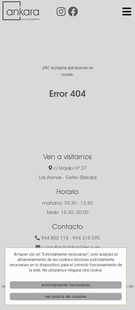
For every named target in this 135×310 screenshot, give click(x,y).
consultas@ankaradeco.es (68, 247)
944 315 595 (86, 238)
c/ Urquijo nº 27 (67, 168)
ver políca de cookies (66, 296)
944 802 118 (52, 238)
